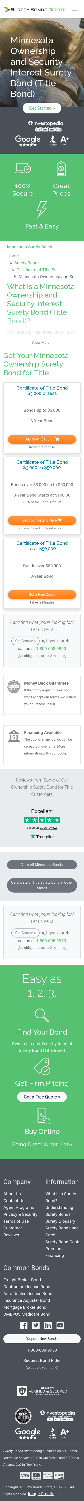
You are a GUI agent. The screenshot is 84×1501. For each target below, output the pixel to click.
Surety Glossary (60, 1221)
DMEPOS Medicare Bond (26, 1314)
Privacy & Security (20, 1214)
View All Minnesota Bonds (42, 865)
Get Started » (42, 108)
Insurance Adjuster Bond (26, 1300)
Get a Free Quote (42, 594)
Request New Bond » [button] (42, 1339)
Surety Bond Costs (62, 1241)
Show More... (42, 342)
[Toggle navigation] (74, 9)
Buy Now (42, 439)
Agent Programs (18, 1207)
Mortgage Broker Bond (24, 1307)
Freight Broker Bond (22, 1279)
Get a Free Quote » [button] (42, 1097)
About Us (12, 1193)
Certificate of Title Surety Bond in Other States (42, 885)
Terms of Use (16, 1221)
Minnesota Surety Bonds (30, 246)
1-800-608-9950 (51, 648)
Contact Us (13, 1200)
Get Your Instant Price (42, 520)
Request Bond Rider (42, 1360)
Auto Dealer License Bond (27, 1293)
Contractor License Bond (26, 1286)
